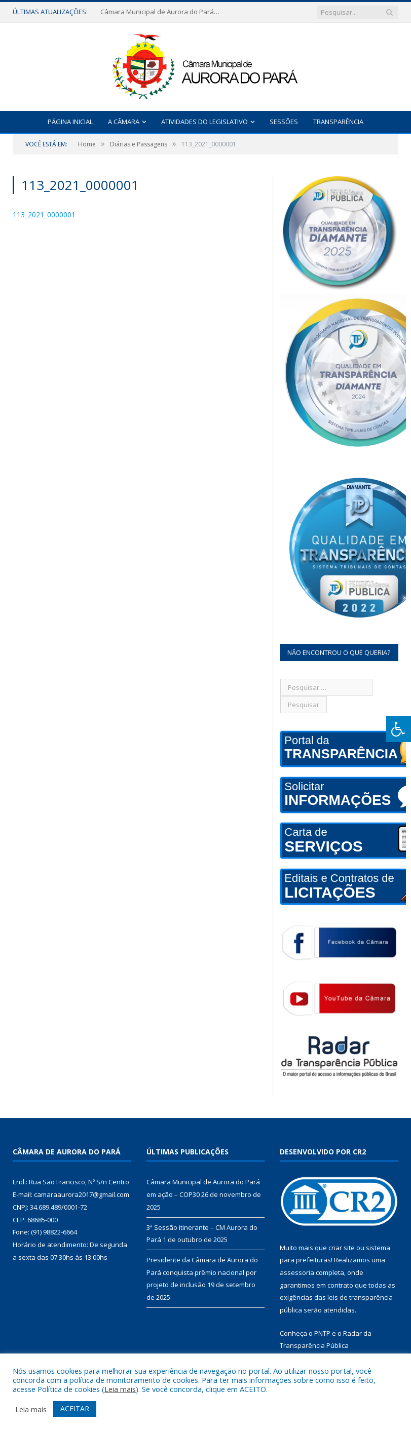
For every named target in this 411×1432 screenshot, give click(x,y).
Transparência (338, 121)
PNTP (322, 1333)
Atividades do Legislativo (204, 121)
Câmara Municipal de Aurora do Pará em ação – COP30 (161, 12)
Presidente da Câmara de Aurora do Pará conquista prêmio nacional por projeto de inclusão (202, 1272)
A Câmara (123, 121)
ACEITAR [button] (74, 1408)
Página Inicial (70, 121)
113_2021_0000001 (44, 214)
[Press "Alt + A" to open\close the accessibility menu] (398, 729)
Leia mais (120, 1389)
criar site (341, 1247)
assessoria (297, 1272)
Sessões (284, 121)
